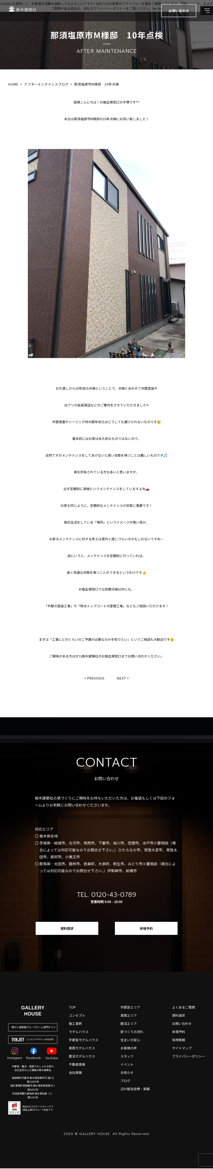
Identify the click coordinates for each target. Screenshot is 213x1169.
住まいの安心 (130, 1040)
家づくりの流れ (131, 1032)
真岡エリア (128, 1015)
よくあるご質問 (183, 1007)
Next (122, 678)
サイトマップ (182, 1048)
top (72, 1007)
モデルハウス (78, 1032)
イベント (127, 1064)
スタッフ (127, 1056)
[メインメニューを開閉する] (204, 14)
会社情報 (75, 1073)
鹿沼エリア (128, 1024)
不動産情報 (77, 1064)
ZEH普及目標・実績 (135, 1089)
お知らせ (127, 1073)
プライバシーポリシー (188, 1056)
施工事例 (75, 1024)
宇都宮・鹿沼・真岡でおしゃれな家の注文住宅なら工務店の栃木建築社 (33, 1068)
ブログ (125, 1081)
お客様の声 (128, 1048)
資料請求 (67, 929)
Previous (95, 678)
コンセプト (77, 1015)
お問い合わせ (182, 1024)
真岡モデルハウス (82, 1048)
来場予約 (146, 929)
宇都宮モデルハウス (83, 1040)
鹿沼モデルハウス (82, 1056)
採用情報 (178, 1040)
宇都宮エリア (130, 1007)
